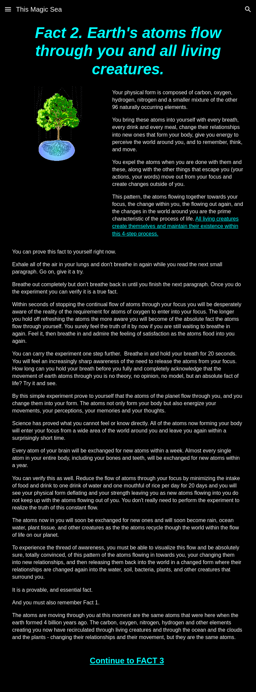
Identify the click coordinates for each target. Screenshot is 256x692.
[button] (8, 9)
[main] (128, 51)
